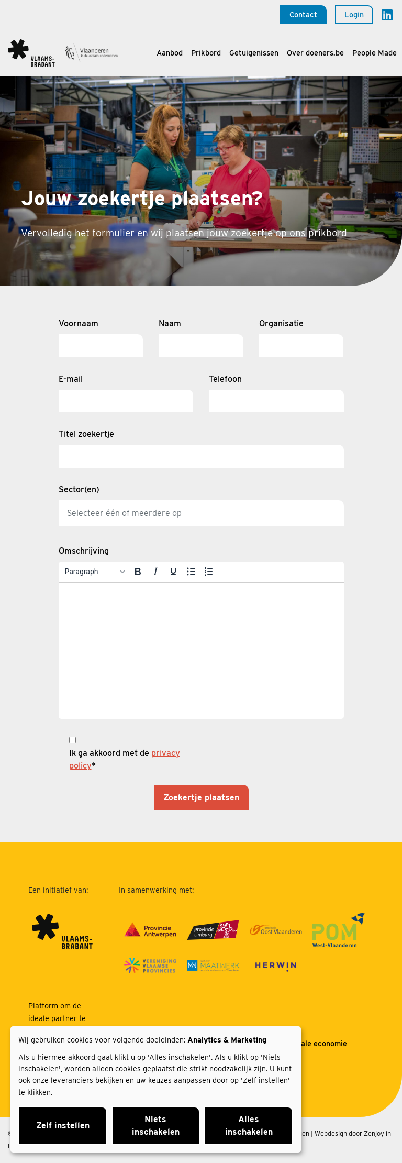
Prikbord (206, 52)
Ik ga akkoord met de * (124, 759)
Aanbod (170, 52)
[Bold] (138, 571)
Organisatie (281, 323)
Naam (170, 323)
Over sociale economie (307, 1043)
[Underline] (173, 571)
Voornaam (78, 323)
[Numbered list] (209, 571)
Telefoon (225, 379)
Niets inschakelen (156, 1125)
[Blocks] (95, 571)
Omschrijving (84, 551)
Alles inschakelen (249, 1125)
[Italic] (155, 571)
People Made (374, 52)
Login (354, 14)
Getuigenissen (253, 52)
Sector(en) (79, 490)
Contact (303, 14)
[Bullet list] (191, 571)
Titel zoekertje (86, 434)
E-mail (71, 379)
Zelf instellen (63, 1126)
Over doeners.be (315, 52)
